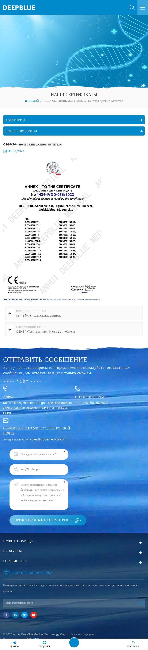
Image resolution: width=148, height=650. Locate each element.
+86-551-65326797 (95, 403)
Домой (32, 101)
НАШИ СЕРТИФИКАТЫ (58, 101)
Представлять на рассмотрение (48, 520)
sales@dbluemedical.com (48, 439)
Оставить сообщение (74, 642)
